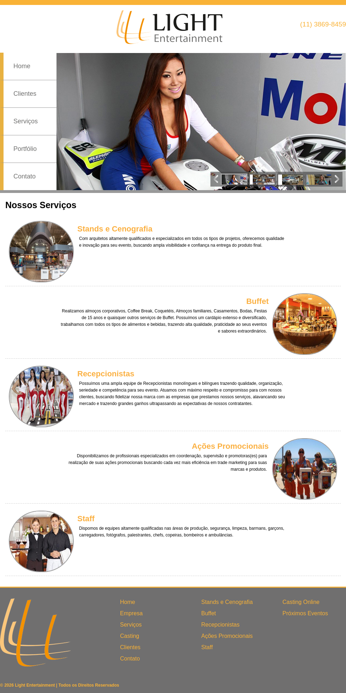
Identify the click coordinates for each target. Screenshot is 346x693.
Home (21, 66)
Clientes (24, 93)
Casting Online (301, 602)
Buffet (208, 613)
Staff (207, 647)
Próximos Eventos (305, 613)
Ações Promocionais (227, 636)
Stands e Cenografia (227, 602)
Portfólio (25, 148)
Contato (24, 176)
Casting (129, 636)
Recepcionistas (220, 625)
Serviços (25, 121)
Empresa (131, 613)
